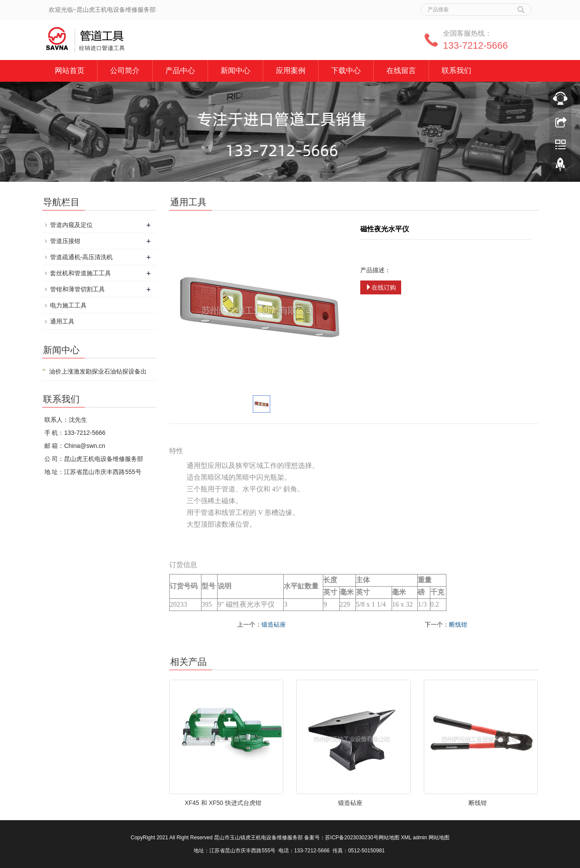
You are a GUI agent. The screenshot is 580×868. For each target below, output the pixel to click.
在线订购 (380, 287)
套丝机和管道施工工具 (80, 273)
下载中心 (346, 71)
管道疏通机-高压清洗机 (81, 257)
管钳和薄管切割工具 (77, 289)
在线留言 (401, 71)
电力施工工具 (68, 305)
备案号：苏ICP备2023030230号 (341, 838)
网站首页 (69, 71)
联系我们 (456, 71)
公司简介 (125, 71)
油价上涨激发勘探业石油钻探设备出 (98, 371)
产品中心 (180, 71)
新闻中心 (235, 71)
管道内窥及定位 (71, 224)
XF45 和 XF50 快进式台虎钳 (223, 802)
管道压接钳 (65, 240)
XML (406, 838)
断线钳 (458, 624)
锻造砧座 (274, 624)
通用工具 (62, 321)
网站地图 (389, 838)
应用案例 (290, 71)
